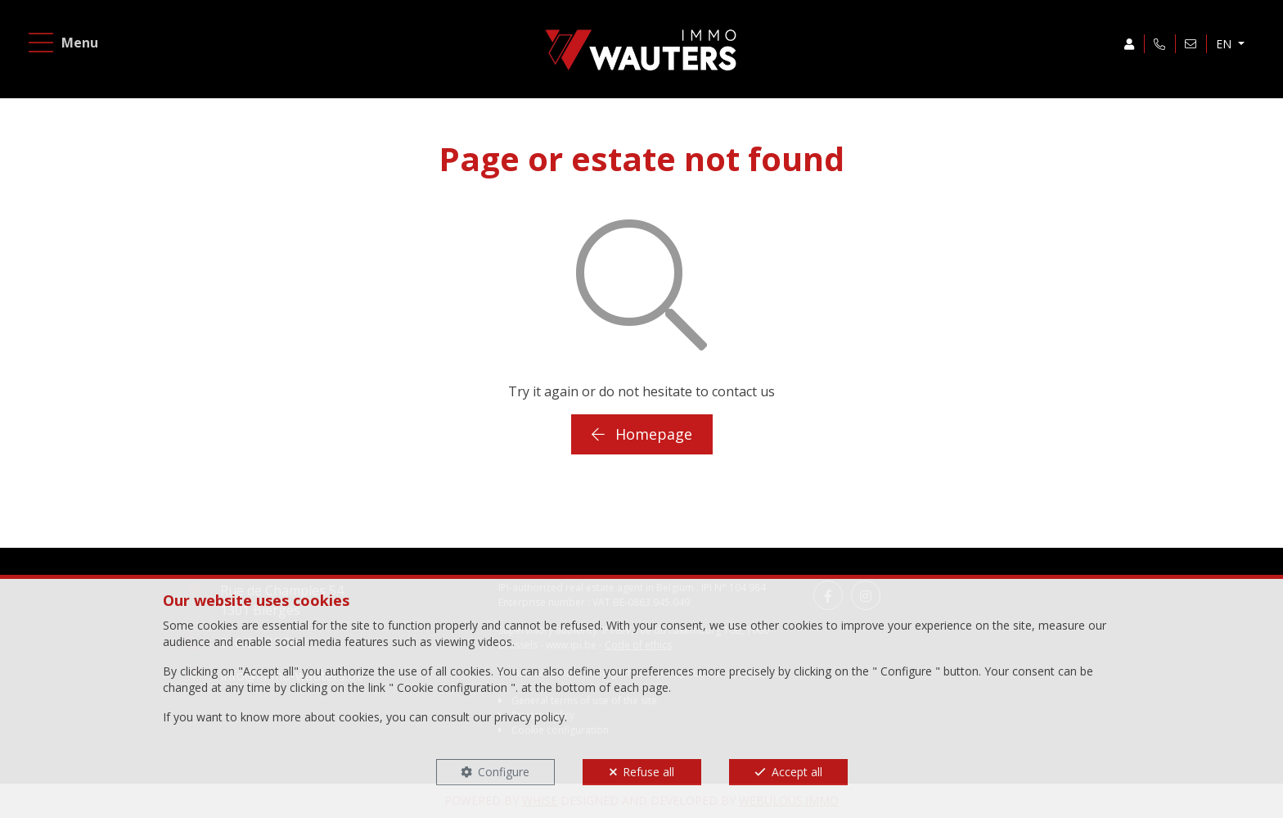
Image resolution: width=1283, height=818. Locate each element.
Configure (503, 772)
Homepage (642, 434)
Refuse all (648, 772)
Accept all (797, 772)
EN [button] (1225, 44)
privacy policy (529, 717)
